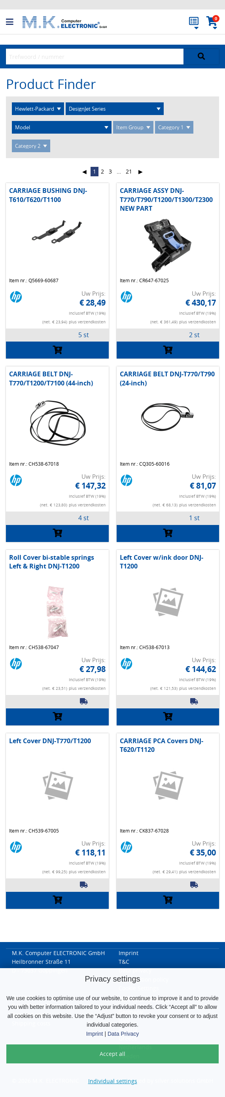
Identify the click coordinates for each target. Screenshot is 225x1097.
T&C (124, 961)
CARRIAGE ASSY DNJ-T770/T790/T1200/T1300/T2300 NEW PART (166, 199)
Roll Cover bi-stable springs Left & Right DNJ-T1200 (51, 561)
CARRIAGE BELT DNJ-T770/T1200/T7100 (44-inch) (51, 378)
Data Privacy (123, 1034)
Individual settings (112, 1081)
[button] (14, 22)
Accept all (112, 1053)
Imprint (94, 1034)
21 (129, 171)
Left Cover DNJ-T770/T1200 (50, 740)
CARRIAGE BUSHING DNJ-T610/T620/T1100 (48, 195)
